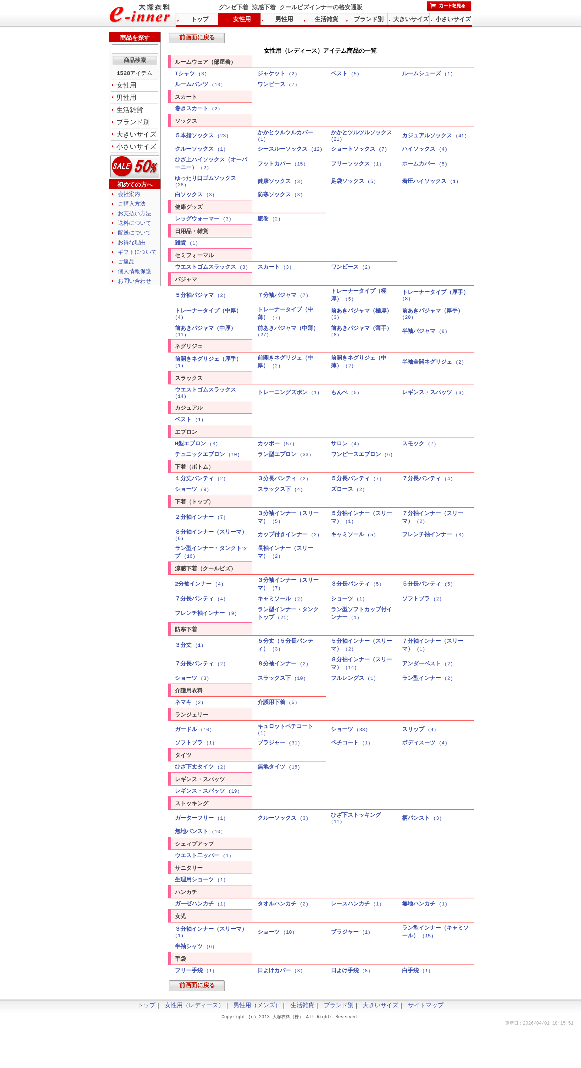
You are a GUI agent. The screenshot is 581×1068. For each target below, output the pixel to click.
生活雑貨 (129, 111)
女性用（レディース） (194, 1046)
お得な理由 (132, 247)
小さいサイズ (136, 149)
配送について (134, 237)
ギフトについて (137, 257)
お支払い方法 (134, 217)
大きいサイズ (136, 136)
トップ (200, 20)
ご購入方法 (132, 207)
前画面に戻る (197, 39)
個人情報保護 (134, 277)
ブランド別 (133, 124)
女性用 (126, 86)
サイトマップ (426, 1046)
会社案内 (129, 197)
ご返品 (126, 267)
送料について (134, 227)
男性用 (126, 99)
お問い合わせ (134, 287)
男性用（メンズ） (257, 1046)
